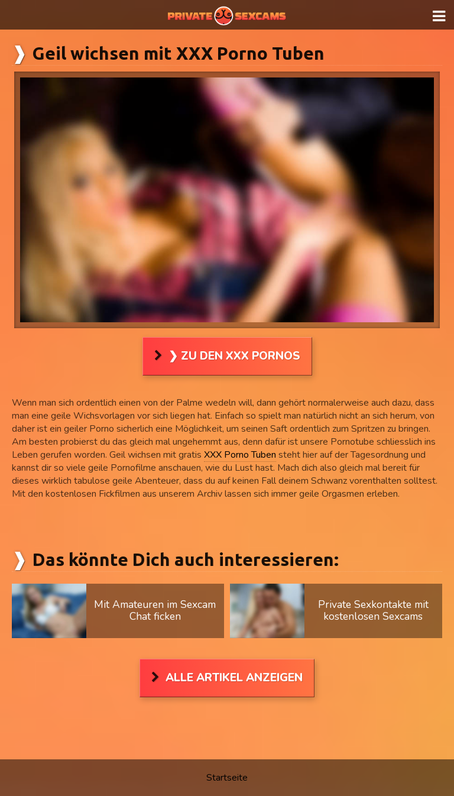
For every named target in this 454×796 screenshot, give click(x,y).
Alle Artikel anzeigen (234, 677)
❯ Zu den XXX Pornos (234, 356)
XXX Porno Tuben (240, 454)
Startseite (227, 777)
